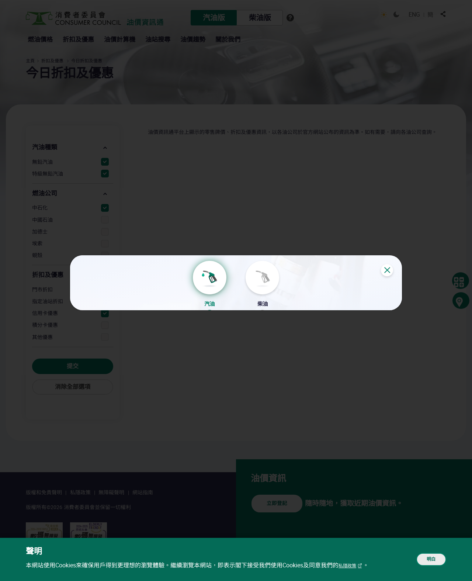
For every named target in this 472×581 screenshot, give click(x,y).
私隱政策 (350, 565)
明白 (426, 559)
